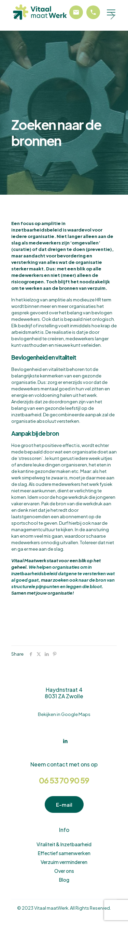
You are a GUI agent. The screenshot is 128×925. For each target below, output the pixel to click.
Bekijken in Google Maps (64, 714)
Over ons (64, 871)
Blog (64, 880)
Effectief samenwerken (64, 853)
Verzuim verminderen (64, 862)
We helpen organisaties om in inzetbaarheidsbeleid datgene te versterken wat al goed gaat (63, 573)
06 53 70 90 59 (64, 780)
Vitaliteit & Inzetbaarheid (64, 844)
